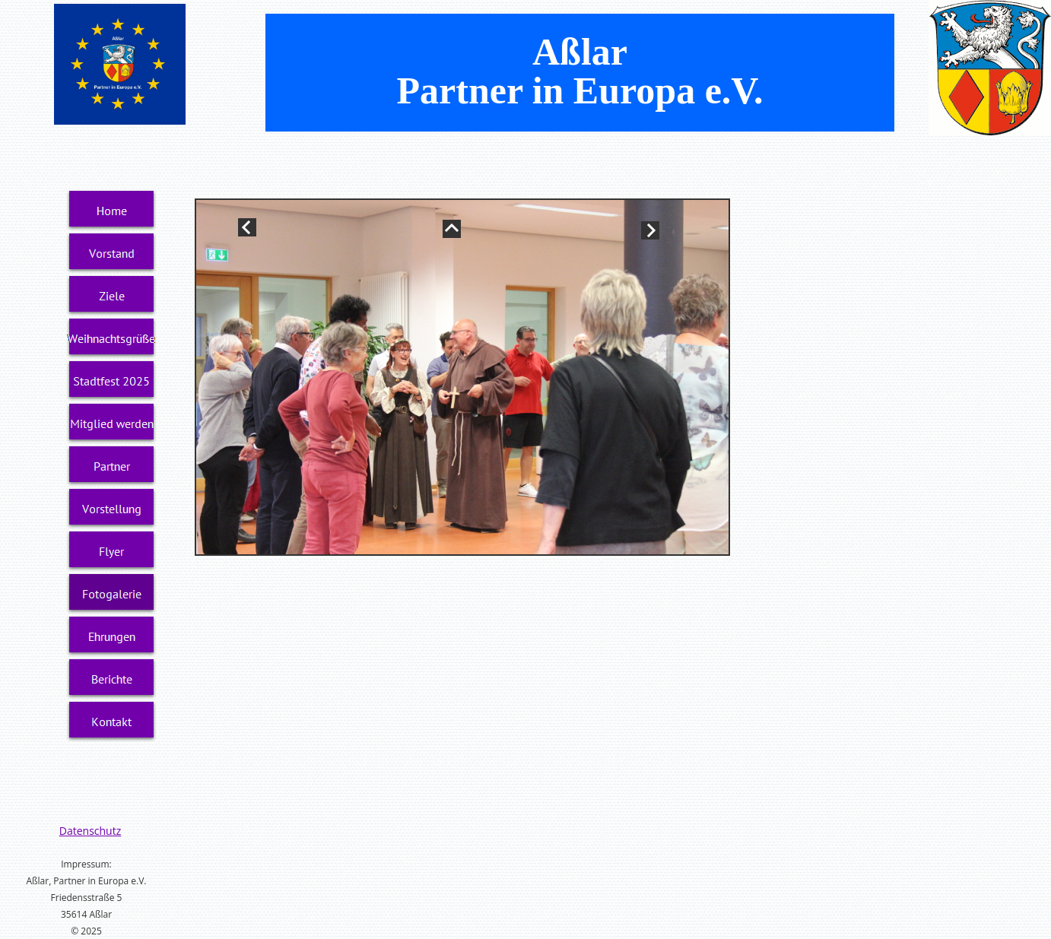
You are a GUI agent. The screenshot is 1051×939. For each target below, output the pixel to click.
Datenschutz (90, 830)
